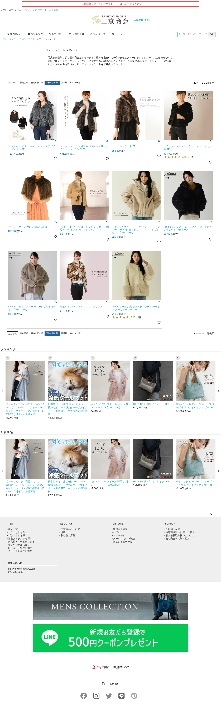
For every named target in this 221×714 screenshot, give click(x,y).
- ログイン (117, 532)
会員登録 (54, 10)
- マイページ (118, 535)
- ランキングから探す (18, 544)
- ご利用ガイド (172, 529)
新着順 (64, 82)
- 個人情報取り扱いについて (179, 535)
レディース (6, 39)
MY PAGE (118, 523)
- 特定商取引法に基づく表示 (179, 532)
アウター (32, 39)
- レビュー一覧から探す (19, 547)
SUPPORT (171, 523)
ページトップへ (210, 514)
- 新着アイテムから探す (19, 538)
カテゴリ (54, 34)
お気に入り (76, 34)
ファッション (20, 39)
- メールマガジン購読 (123, 538)
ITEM (10, 523)
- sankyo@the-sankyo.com (21, 568)
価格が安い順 (37, 82)
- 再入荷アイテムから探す (21, 541)
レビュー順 (75, 82)
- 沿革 (62, 532)
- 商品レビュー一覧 (122, 541)
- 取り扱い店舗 (67, 535)
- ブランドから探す (17, 535)
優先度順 (24, 82)
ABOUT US (66, 523)
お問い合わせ (15, 563)
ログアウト (41, 10)
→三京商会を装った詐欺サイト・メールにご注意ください (110, 3)
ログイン (29, 10)
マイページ (97, 34)
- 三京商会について (69, 529)
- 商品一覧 (12, 529)
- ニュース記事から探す (19, 551)
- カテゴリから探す (17, 532)
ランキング (35, 34)
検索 (211, 34)
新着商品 (13, 34)
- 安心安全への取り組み (177, 538)
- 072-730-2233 (15, 571)
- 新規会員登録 (120, 529)
